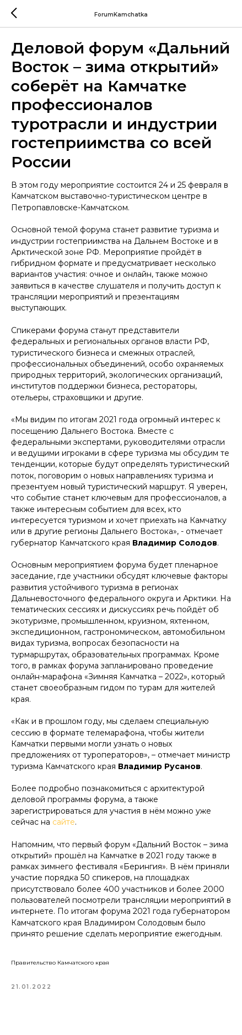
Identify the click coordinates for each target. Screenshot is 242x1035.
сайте (63, 822)
